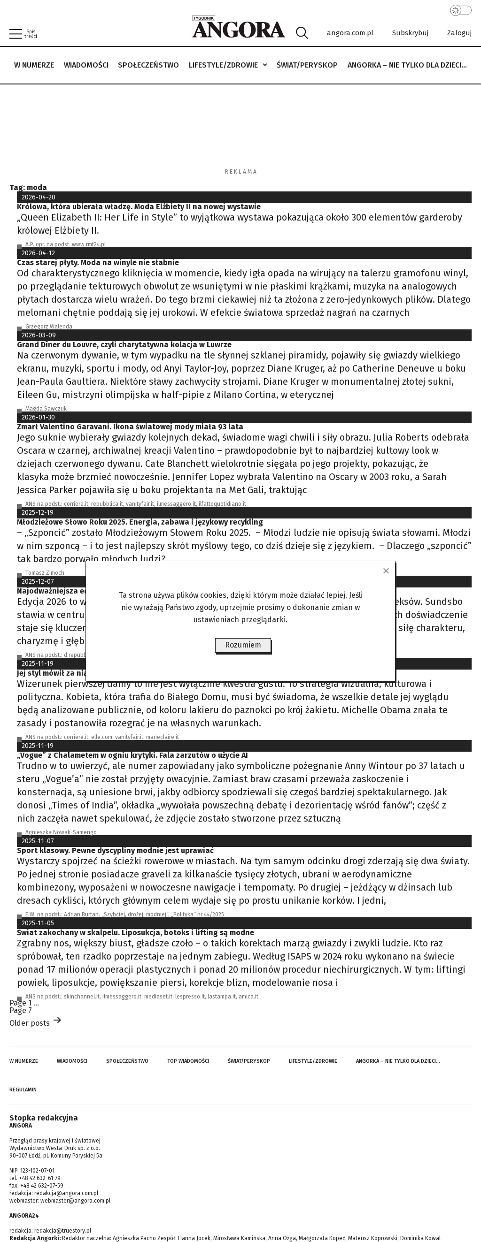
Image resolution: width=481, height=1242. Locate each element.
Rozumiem (243, 644)
